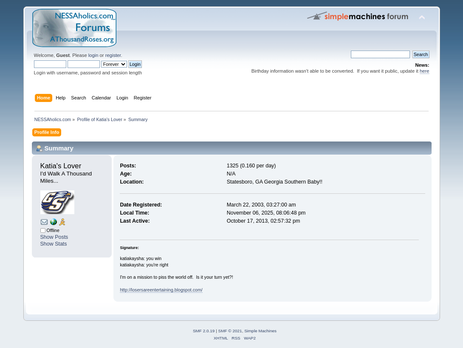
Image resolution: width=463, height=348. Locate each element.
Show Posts (54, 237)
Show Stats (53, 244)
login (93, 55)
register (113, 55)
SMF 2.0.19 (204, 330)
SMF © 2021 (230, 330)
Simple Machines (260, 330)
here (424, 71)
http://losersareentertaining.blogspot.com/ (161, 289)
